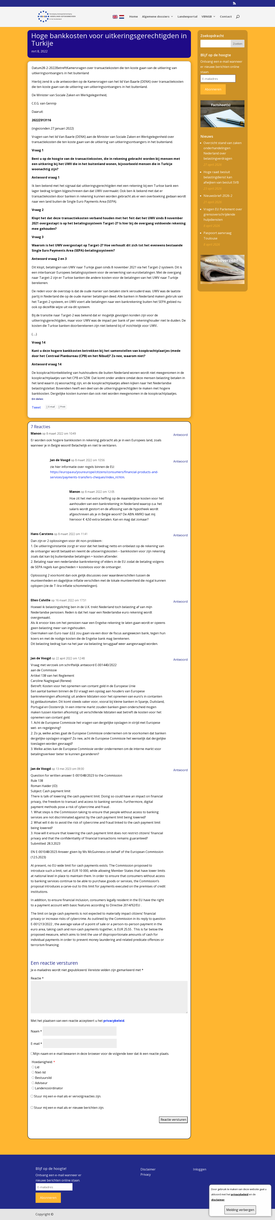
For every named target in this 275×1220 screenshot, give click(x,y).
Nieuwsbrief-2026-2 (217, 196)
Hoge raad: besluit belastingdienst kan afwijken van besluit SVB (221, 177)
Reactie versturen (173, 1119)
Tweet (36, 406)
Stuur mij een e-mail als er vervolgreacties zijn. (67, 1096)
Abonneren (213, 89)
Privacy (145, 1174)
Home (133, 16)
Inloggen (199, 1169)
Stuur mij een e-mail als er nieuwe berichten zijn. (69, 1107)
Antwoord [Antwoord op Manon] (180, 435)
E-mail (36, 1043)
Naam (36, 1031)
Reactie (37, 978)
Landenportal (187, 16)
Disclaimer (148, 1169)
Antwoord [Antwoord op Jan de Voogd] (180, 461)
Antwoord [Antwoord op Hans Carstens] (180, 535)
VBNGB (207, 16)
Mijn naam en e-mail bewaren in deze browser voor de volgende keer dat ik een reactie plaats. (101, 1053)
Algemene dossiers (155, 16)
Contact (226, 16)
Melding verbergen (240, 1210)
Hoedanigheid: (43, 1062)
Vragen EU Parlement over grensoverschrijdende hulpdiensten (222, 214)
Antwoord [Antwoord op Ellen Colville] (180, 601)
